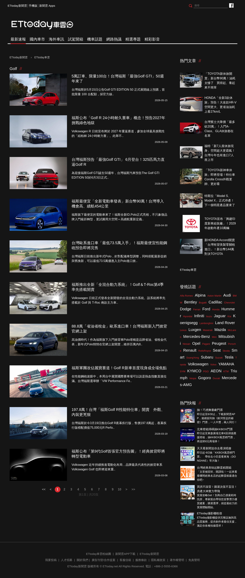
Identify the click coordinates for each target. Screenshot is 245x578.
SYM (182, 371)
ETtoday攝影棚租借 (209, 513)
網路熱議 (114, 39)
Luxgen (195, 330)
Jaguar (220, 316)
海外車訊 (56, 39)
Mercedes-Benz (196, 336)
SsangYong (192, 357)
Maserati (207, 330)
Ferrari (196, 309)
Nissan (186, 343)
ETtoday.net (110, 566)
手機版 (33, 5)
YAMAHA (226, 364)
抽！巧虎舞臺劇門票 (210, 409)
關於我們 (82, 560)
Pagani (206, 343)
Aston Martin (214, 295)
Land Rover (225, 323)
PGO (206, 371)
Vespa (192, 378)
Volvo (213, 364)
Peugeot (219, 343)
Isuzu (209, 316)
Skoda (226, 350)
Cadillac (215, 302)
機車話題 (94, 39)
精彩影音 (152, 39)
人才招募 (66, 560)
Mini (214, 337)
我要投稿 (51, 560)
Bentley (190, 302)
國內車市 (37, 39)
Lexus (183, 330)
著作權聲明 (177, 560)
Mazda (220, 330)
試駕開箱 (75, 39)
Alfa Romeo (186, 295)
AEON (216, 371)
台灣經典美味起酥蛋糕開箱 (214, 467)
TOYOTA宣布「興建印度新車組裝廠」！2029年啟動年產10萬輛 (220, 223)
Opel (196, 343)
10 (119, 489)
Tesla (229, 357)
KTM (226, 371)
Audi (227, 295)
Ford (206, 309)
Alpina (200, 295)
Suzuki (219, 357)
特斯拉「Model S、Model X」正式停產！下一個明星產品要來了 (219, 200)
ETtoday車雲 (46, 25)
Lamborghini (206, 323)
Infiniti (199, 316)
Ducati (216, 378)
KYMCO (194, 371)
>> (133, 489)
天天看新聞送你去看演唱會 (214, 448)
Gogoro (204, 378)
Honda (215, 309)
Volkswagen (198, 364)
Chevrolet (229, 302)
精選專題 (133, 39)
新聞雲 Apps (47, 5)
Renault (189, 350)
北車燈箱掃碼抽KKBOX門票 (215, 429)
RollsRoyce (204, 350)
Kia (229, 316)
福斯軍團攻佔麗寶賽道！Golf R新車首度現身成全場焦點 (119, 368)
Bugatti (203, 302)
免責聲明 (194, 560)
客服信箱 (125, 560)
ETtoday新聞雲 (17, 5)
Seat (217, 350)
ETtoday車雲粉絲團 (231, 5)
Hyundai (187, 316)
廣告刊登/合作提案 (103, 560)
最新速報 (18, 39)
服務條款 (141, 560)
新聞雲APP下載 (125, 553)
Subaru (207, 357)
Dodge (185, 309)
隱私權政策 (158, 560)
